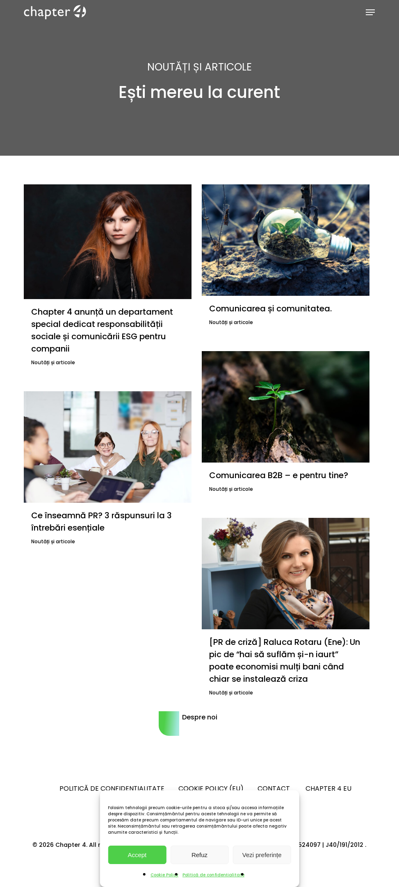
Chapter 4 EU (328, 788)
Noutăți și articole (53, 362)
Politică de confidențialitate (213, 875)
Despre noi (199, 717)
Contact (275, 788)
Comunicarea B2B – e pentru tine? (278, 475)
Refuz (199, 854)
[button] (370, 12)
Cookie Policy (164, 875)
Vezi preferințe (262, 854)
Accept (137, 854)
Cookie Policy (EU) (211, 788)
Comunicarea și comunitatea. (271, 308)
